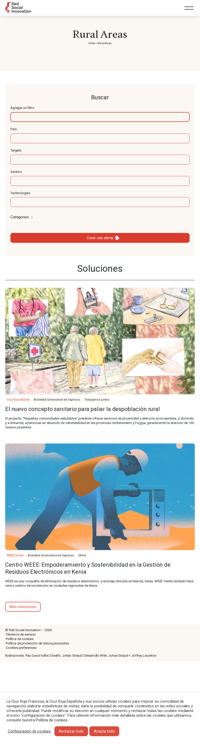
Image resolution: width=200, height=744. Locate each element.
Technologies (20, 193)
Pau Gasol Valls (37, 655)
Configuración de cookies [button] (29, 731)
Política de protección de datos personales (37, 643)
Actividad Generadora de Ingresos (57, 399)
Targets (15, 150)
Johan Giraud (72, 655)
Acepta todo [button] (104, 731)
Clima (82, 555)
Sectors (16, 172)
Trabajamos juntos (96, 399)
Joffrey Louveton (144, 655)
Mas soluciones (23, 606)
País (13, 129)
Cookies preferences (21, 648)
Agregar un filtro (22, 108)
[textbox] (100, 117)
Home (91, 43)
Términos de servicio (21, 634)
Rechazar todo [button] (71, 731)
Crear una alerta (100, 238)
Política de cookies (20, 639)
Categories (22, 217)
